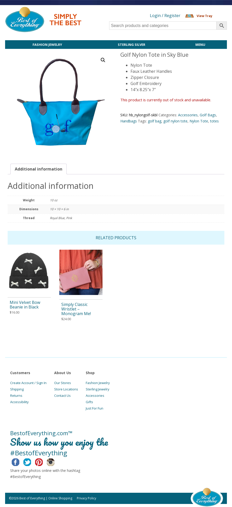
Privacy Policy (86, 498)
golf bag (154, 121)
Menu (200, 44)
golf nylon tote (175, 121)
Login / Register (165, 15)
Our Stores (62, 383)
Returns (16, 395)
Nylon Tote (199, 121)
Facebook (19, 461)
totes (214, 121)
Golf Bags (208, 114)
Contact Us (62, 395)
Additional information (38, 169)
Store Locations (66, 389)
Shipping (17, 389)
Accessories (188, 114)
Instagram (54, 461)
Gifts (89, 402)
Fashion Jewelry (47, 44)
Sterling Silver (131, 44)
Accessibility (19, 402)
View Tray (204, 16)
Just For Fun (94, 408)
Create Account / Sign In (28, 383)
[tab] (38, 169)
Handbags (128, 121)
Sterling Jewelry (97, 389)
